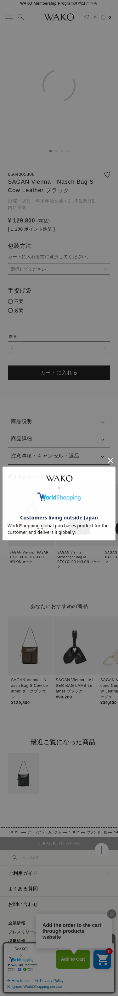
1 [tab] (50, 151)
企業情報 (16, 923)
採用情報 (16, 941)
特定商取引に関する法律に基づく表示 (44, 950)
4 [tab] (67, 151)
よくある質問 (23, 888)
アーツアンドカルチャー (46, 832)
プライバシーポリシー (29, 959)
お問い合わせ (23, 904)
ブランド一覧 (97, 832)
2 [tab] (56, 151)
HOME (14, 832)
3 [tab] (62, 151)
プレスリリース (23, 932)
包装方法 (19, 246)
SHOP (74, 832)
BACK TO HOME (62, 843)
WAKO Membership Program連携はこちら (59, 3)
